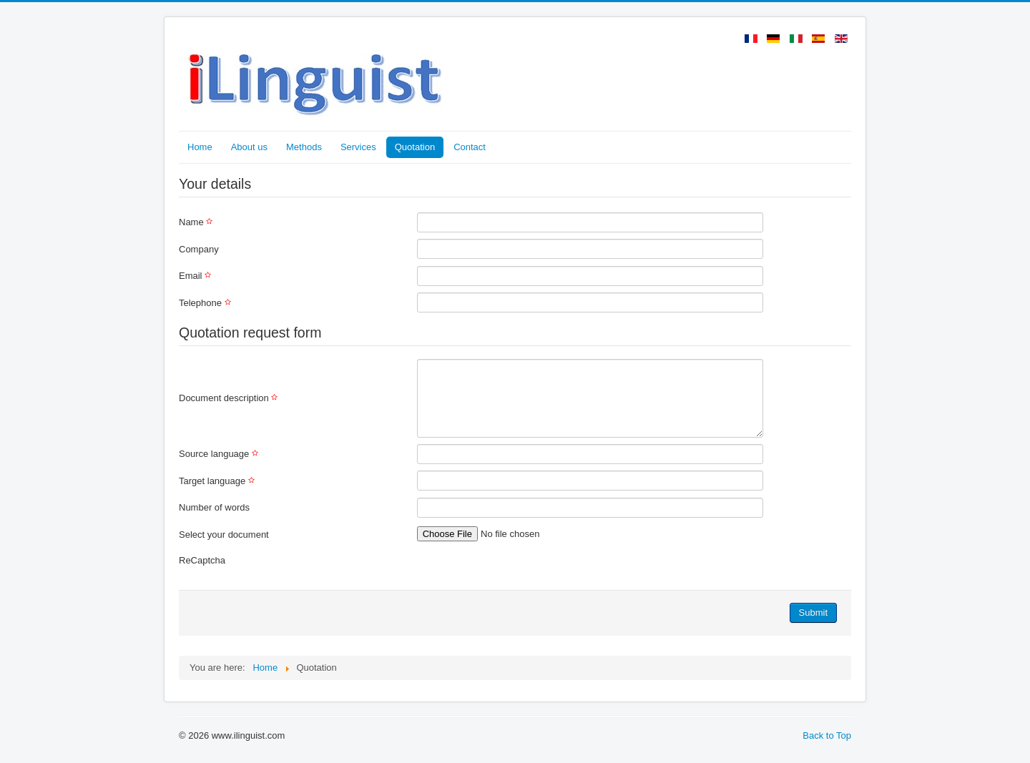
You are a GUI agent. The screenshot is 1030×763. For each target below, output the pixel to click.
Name (197, 222)
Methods (304, 147)
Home (199, 147)
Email (197, 275)
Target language (218, 481)
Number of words (214, 507)
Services (358, 147)
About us (249, 147)
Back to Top (827, 735)
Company (199, 249)
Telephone (207, 302)
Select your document (224, 534)
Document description (230, 398)
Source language (220, 453)
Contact (469, 147)
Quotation (415, 147)
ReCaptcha (202, 560)
